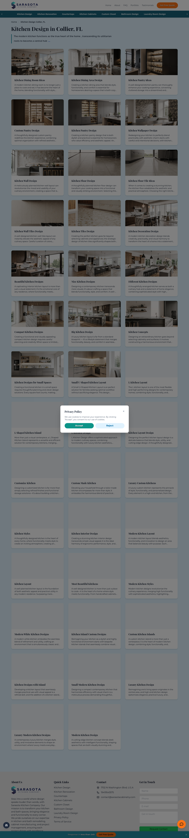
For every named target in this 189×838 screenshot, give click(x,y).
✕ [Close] (123, 411)
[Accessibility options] (6, 825)
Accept (79, 425)
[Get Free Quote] (181, 824)
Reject (109, 425)
